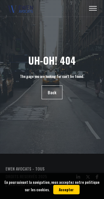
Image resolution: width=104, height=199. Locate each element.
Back (52, 92)
